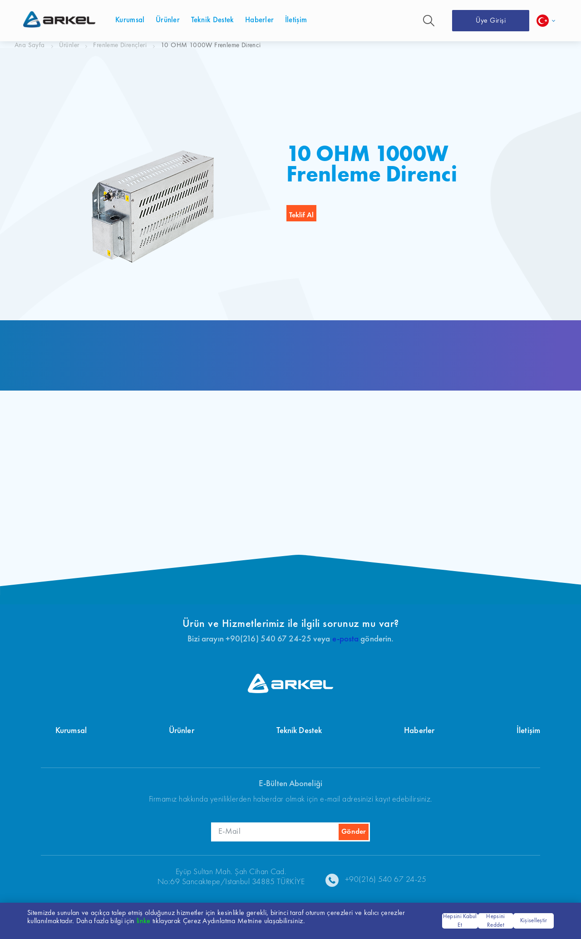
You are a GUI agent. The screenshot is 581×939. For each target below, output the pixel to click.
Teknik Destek (299, 731)
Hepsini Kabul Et (460, 921)
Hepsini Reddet (495, 921)
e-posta (345, 639)
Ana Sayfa (30, 45)
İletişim (528, 731)
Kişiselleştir (533, 921)
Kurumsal (71, 731)
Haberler (419, 731)
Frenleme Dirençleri (120, 45)
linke (144, 921)
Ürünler (69, 45)
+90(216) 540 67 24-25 (386, 879)
